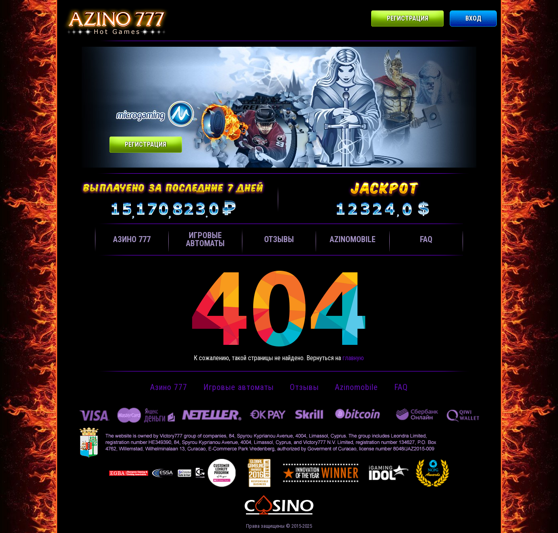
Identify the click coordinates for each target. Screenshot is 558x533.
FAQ (426, 239)
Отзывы (279, 239)
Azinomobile (353, 239)
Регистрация (407, 18)
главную (353, 358)
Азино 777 (132, 239)
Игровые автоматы (205, 239)
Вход (473, 18)
